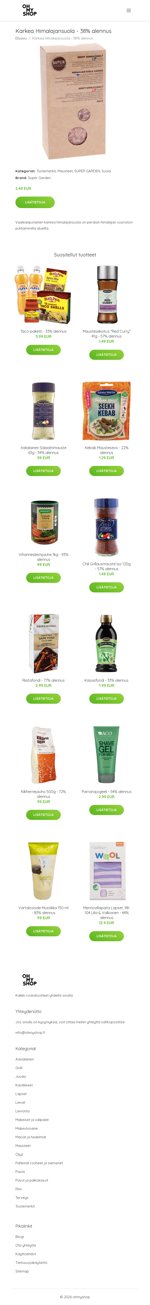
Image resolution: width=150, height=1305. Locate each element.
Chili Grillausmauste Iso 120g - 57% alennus (106, 566)
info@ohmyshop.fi (30, 1032)
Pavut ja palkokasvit (31, 1180)
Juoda (20, 1076)
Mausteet (65, 171)
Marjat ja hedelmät (30, 1137)
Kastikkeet (24, 1085)
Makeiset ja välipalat (32, 1120)
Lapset (21, 1094)
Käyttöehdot (25, 1254)
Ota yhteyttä (25, 1245)
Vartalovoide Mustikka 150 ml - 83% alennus (43, 910)
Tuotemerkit (46, 171)
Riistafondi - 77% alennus (43, 680)
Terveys (22, 1197)
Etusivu (21, 38)
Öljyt (19, 1154)
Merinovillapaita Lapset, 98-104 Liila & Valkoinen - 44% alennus (106, 912)
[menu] (129, 10)
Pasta (20, 1171)
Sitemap (22, 1271)
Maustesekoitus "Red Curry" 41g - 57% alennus (107, 334)
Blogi (19, 1236)
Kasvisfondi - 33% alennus (107, 680)
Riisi (18, 1189)
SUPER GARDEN (87, 171)
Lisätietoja (35, 202)
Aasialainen (24, 1059)
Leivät (20, 1102)
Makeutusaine (26, 1128)
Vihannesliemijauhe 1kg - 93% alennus (43, 557)
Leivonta (22, 1111)
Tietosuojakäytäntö (31, 1262)
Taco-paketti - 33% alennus (43, 331)
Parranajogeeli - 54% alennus (107, 791)
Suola (106, 171)
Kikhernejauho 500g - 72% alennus (43, 794)
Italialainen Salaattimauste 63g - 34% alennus (43, 450)
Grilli (18, 1068)
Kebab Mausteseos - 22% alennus (107, 450)
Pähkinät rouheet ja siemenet (39, 1163)
